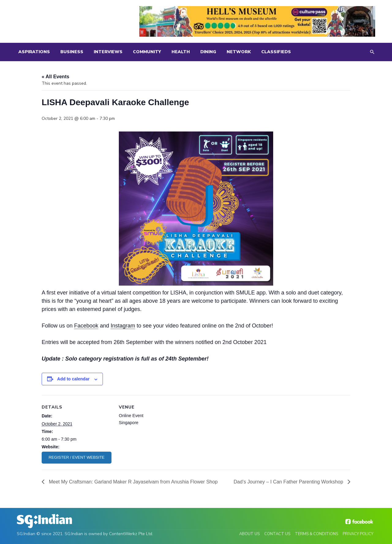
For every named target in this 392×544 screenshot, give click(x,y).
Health (181, 52)
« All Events (55, 76)
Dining (208, 52)
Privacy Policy (358, 534)
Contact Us (277, 534)
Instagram (123, 326)
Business (71, 52)
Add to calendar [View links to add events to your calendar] (73, 378)
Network (239, 52)
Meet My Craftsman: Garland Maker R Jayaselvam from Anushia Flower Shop (132, 481)
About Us (249, 534)
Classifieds (276, 52)
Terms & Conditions (316, 534)
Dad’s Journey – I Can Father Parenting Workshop (289, 481)
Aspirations (34, 52)
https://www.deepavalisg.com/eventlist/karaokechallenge (76, 458)
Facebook (86, 326)
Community (147, 52)
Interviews (108, 52)
